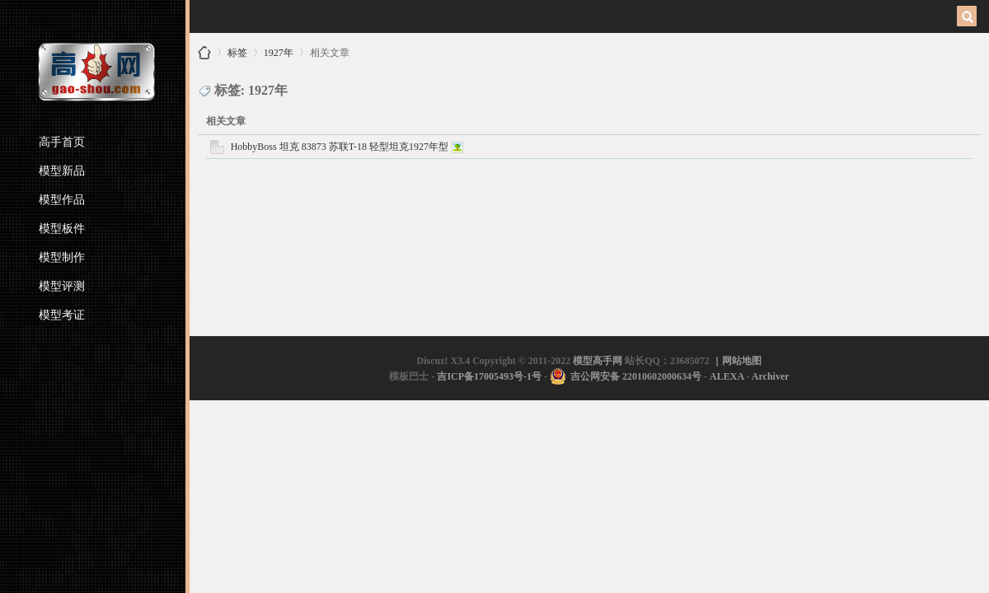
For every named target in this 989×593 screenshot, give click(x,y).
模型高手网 (204, 52)
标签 (237, 50)
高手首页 (62, 142)
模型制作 (62, 257)
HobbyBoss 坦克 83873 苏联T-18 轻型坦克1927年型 (339, 146)
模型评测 (62, 286)
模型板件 (62, 228)
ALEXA (726, 376)
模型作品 (62, 200)
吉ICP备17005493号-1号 (489, 376)
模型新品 (62, 171)
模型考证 (62, 315)
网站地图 (742, 361)
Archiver (771, 376)
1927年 (278, 50)
